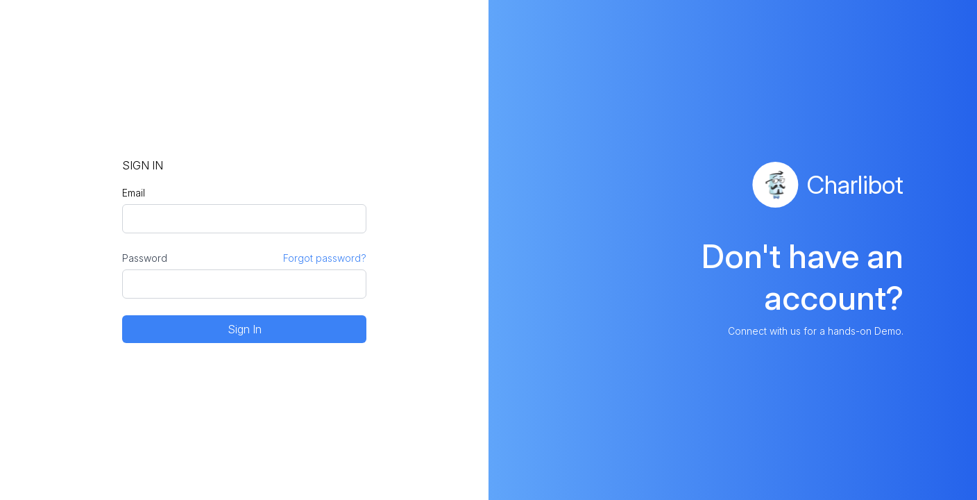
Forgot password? (324, 258)
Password (144, 258)
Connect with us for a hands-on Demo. (815, 331)
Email (133, 193)
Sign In (245, 329)
